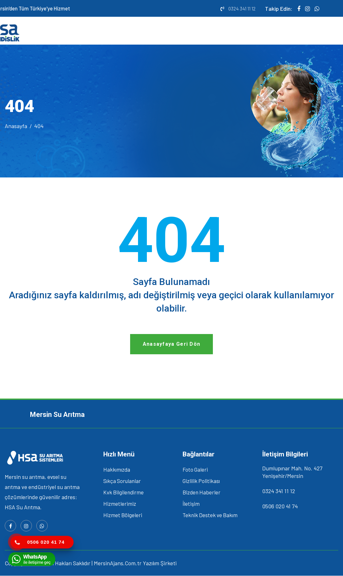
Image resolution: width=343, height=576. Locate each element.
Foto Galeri (195, 470)
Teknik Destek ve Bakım (210, 515)
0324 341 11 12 (242, 8)
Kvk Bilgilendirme (123, 493)
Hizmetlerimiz (119, 504)
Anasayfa (16, 126)
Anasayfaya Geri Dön (172, 345)
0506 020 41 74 (280, 506)
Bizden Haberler (201, 493)
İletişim (191, 504)
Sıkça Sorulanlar (122, 481)
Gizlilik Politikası (201, 481)
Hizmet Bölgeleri (122, 515)
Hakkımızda (116, 470)
